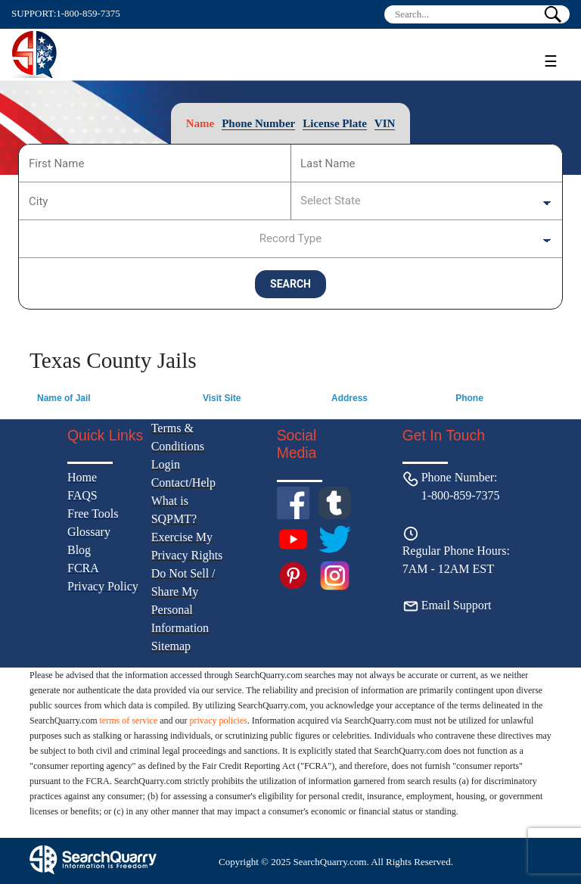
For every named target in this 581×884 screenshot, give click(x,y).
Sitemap (171, 646)
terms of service (129, 720)
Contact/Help (183, 482)
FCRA (83, 568)
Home (82, 477)
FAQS (82, 495)
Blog (79, 549)
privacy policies (218, 720)
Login (165, 464)
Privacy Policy (102, 586)
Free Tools (92, 513)
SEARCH (290, 284)
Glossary (88, 531)
